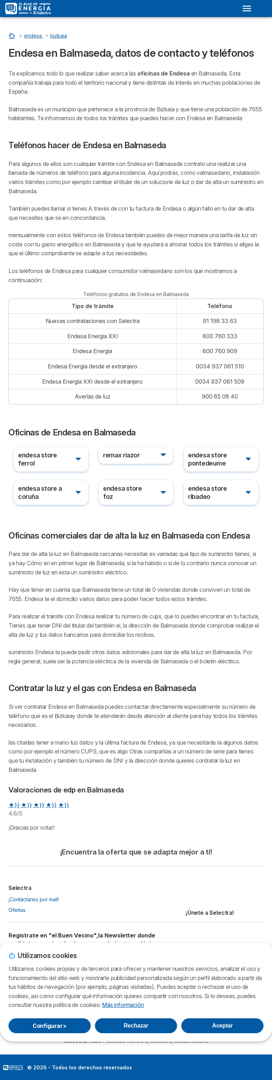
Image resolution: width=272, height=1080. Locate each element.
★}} (13, 804)
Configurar (50, 1025)
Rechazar (136, 1026)
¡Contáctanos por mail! (33, 899)
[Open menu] (246, 8)
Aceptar (222, 1026)
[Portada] (12, 36)
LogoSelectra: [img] (13, 1067)
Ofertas (17, 910)
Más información (123, 1004)
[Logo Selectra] (28, 8)
